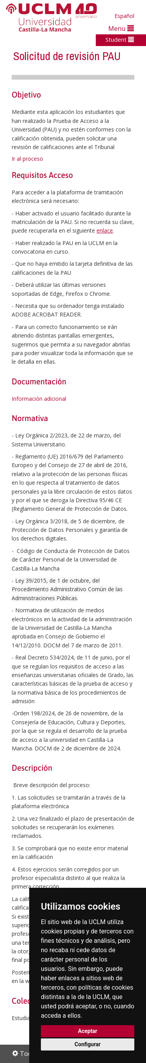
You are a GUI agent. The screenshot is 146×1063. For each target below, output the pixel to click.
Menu (121, 28)
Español (124, 16)
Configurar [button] (88, 1044)
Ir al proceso (27, 158)
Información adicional (39, 398)
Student (120, 39)
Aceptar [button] (87, 1031)
